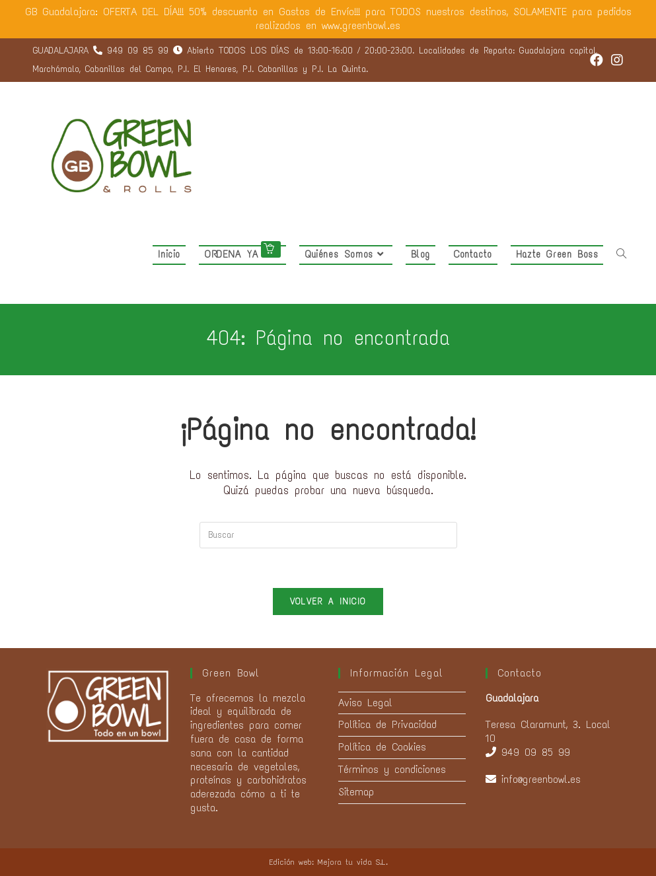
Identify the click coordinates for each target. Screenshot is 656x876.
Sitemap (356, 791)
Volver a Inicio (328, 601)
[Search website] (621, 254)
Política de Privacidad (387, 724)
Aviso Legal (365, 702)
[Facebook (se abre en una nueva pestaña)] (596, 60)
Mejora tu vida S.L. (353, 862)
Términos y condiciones (392, 769)
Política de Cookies (382, 747)
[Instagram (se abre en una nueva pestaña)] (615, 60)
